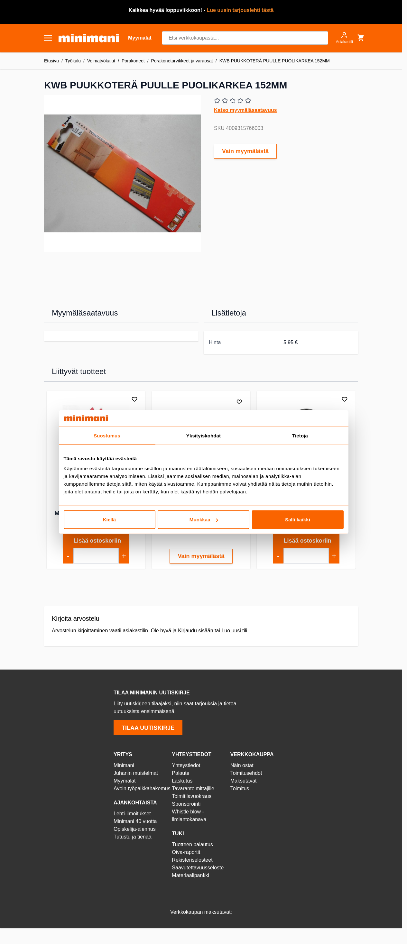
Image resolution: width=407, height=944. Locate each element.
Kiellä (109, 519)
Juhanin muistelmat (136, 773)
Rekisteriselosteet (192, 860)
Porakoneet (133, 60)
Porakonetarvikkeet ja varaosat (182, 60)
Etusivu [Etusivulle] (51, 60)
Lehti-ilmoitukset (132, 813)
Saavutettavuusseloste (198, 867)
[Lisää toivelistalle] (134, 399)
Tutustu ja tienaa (133, 836)
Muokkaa (204, 519)
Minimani (124, 765)
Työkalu (73, 60)
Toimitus (239, 788)
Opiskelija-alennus (135, 829)
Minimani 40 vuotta (135, 821)
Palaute (180, 773)
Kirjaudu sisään (195, 630)
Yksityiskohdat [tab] (203, 435)
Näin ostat (242, 765)
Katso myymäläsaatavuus (245, 110)
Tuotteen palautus (193, 844)
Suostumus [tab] (107, 435)
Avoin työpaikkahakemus (142, 788)
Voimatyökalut (101, 60)
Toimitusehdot (246, 773)
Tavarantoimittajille (193, 788)
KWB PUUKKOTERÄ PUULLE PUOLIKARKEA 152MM (274, 60)
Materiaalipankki (190, 875)
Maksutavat (243, 781)
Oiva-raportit (186, 852)
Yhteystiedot (186, 765)
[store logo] (88, 38)
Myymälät (124, 781)
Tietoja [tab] (300, 435)
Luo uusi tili (234, 630)
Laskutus (182, 781)
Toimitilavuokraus (191, 796)
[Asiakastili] (344, 38)
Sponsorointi (186, 804)
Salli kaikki (297, 519)
